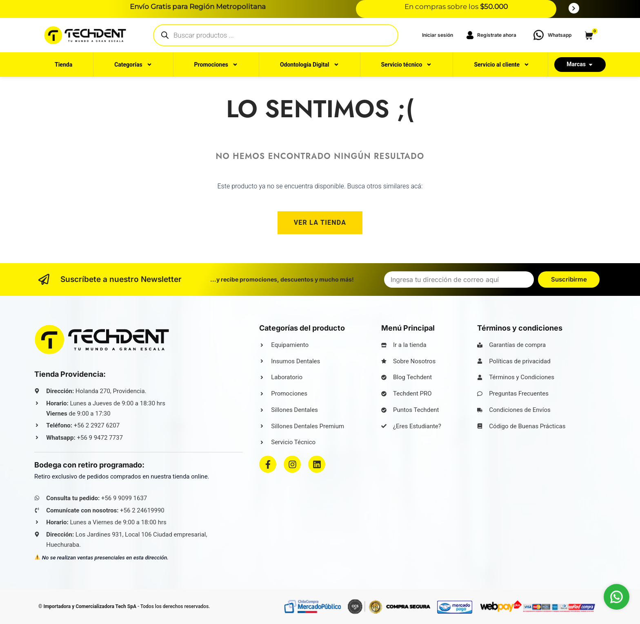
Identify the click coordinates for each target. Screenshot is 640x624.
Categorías (133, 65)
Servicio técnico (406, 65)
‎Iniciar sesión (437, 35)
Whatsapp (559, 35)
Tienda (63, 64)
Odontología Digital (309, 65)
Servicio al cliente (501, 65)
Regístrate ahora (490, 35)
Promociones (216, 65)
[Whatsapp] (538, 35)
